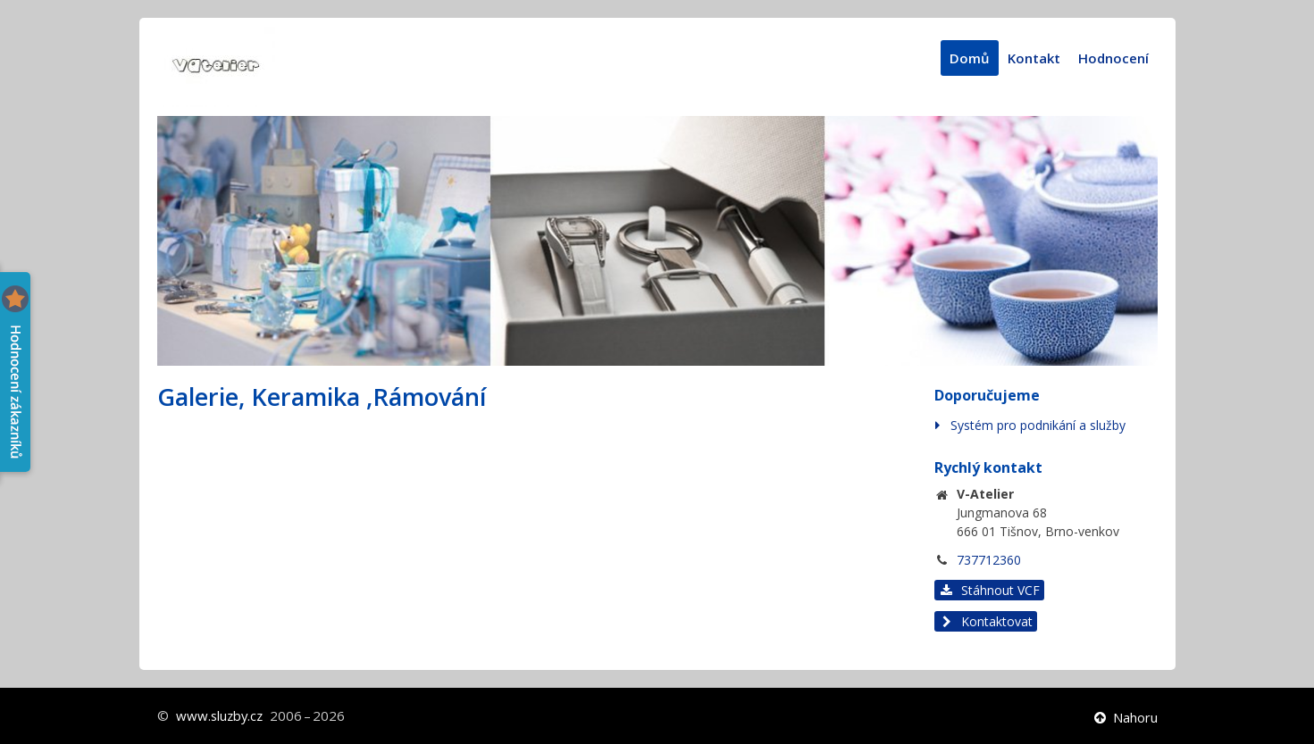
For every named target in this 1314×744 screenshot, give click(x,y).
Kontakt (1034, 58)
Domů (970, 58)
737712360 (989, 559)
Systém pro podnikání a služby (1038, 425)
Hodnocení (1113, 58)
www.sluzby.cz (221, 715)
